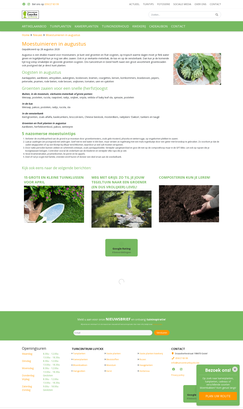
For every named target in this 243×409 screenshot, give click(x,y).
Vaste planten (113, 353)
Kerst (109, 370)
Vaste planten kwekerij (151, 353)
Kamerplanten (80, 359)
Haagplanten (146, 365)
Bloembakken (80, 365)
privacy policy (157, 324)
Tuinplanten (79, 353)
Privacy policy (177, 374)
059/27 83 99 (52, 4)
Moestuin (111, 365)
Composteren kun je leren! (184, 177)
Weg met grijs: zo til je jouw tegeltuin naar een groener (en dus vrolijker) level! (118, 182)
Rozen (142, 359)
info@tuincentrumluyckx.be (185, 362)
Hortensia (144, 370)
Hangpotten (79, 370)
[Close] (235, 369)
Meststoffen (112, 359)
